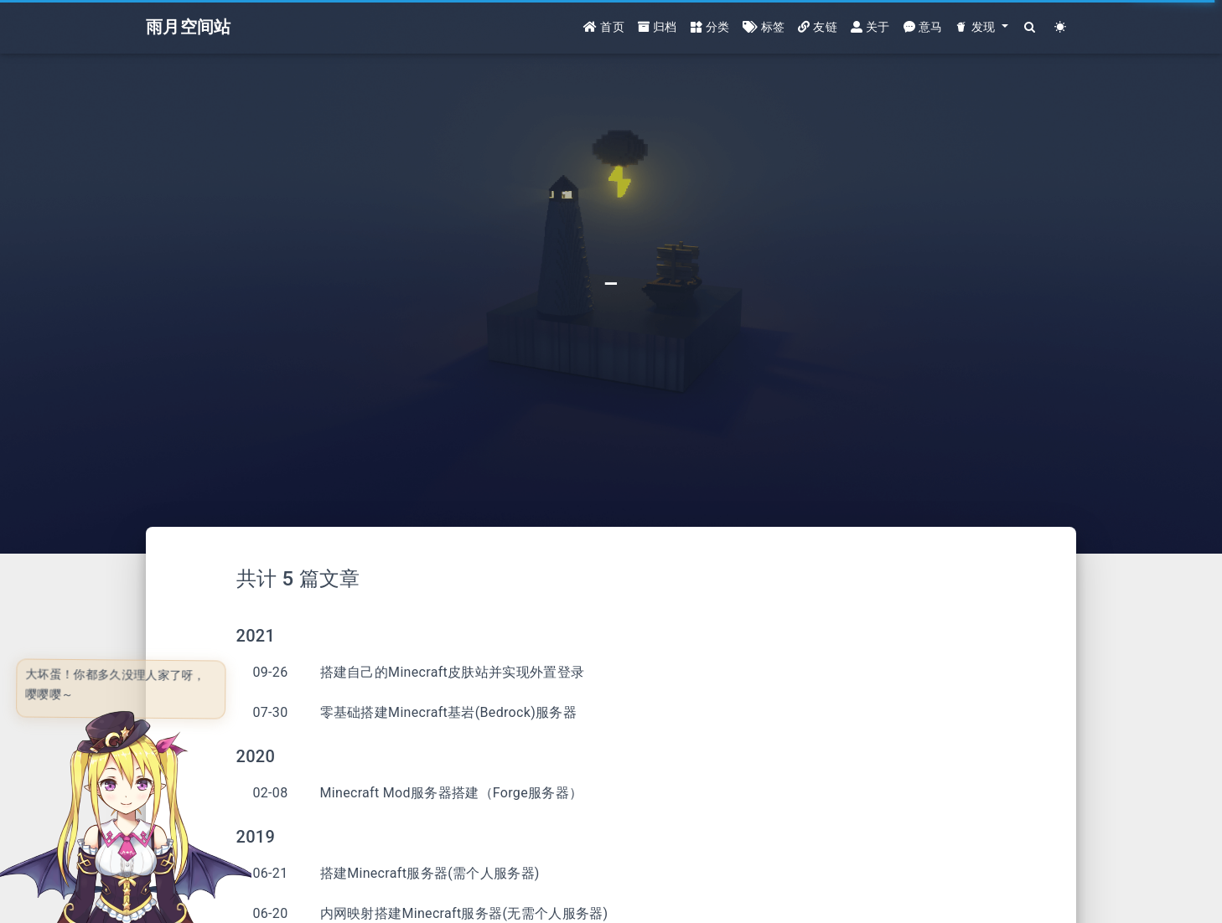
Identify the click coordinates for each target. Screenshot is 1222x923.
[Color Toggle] (1060, 27)
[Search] (1030, 27)
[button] (981, 27)
